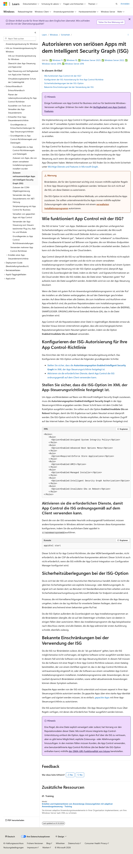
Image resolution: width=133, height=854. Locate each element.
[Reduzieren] (35, 32)
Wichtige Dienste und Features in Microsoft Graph (73, 166)
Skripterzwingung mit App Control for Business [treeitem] (24, 208)
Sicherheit (65, 34)
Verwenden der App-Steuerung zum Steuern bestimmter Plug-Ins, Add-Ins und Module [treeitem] (24, 227)
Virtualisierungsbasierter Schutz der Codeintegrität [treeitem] (22, 80)
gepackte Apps (102, 697)
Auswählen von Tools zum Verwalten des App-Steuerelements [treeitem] (19, 109)
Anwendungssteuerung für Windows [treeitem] (22, 44)
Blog (48, 843)
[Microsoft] (5, 4)
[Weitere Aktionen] (128, 34)
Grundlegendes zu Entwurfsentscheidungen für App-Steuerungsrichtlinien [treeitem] (22, 128)
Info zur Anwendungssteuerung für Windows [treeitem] (22, 57)
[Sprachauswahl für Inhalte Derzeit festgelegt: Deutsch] (10, 836)
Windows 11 (57, 60)
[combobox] (19, 38)
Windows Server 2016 (74, 63)
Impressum (32, 847)
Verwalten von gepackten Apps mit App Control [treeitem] (24, 215)
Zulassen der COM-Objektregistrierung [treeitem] (21, 189)
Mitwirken (60, 843)
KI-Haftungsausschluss (13, 843)
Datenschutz (73, 843)
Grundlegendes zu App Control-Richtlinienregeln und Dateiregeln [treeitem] (24, 150)
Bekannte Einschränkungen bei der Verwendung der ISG (69, 87)
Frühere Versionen (35, 843)
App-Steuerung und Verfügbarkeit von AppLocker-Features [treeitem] (23, 73)
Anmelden (125, 3)
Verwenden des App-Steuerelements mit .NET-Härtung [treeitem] (24, 198)
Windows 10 (72, 60)
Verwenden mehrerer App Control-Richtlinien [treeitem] (21, 249)
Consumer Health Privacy (96, 843)
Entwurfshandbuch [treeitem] (16, 90)
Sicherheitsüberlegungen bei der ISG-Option (64, 83)
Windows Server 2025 (91, 60)
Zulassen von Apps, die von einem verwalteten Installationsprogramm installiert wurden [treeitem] (25, 163)
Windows (54, 34)
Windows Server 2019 (51, 63)
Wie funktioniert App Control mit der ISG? (62, 75)
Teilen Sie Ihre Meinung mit (110, 22)
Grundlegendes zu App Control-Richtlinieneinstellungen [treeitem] (23, 240)
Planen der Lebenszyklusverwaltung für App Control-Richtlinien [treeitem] (22, 98)
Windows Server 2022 (114, 60)
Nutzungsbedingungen (13, 847)
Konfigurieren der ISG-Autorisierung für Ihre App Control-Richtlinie (73, 79)
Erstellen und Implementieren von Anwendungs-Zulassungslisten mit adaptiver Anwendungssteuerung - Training (77, 805)
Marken (46, 847)
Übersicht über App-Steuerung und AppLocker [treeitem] (21, 65)
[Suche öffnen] (116, 3)
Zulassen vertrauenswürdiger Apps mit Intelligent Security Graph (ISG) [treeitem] (24, 178)
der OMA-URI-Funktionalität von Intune (89, 751)
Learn (44, 34)
